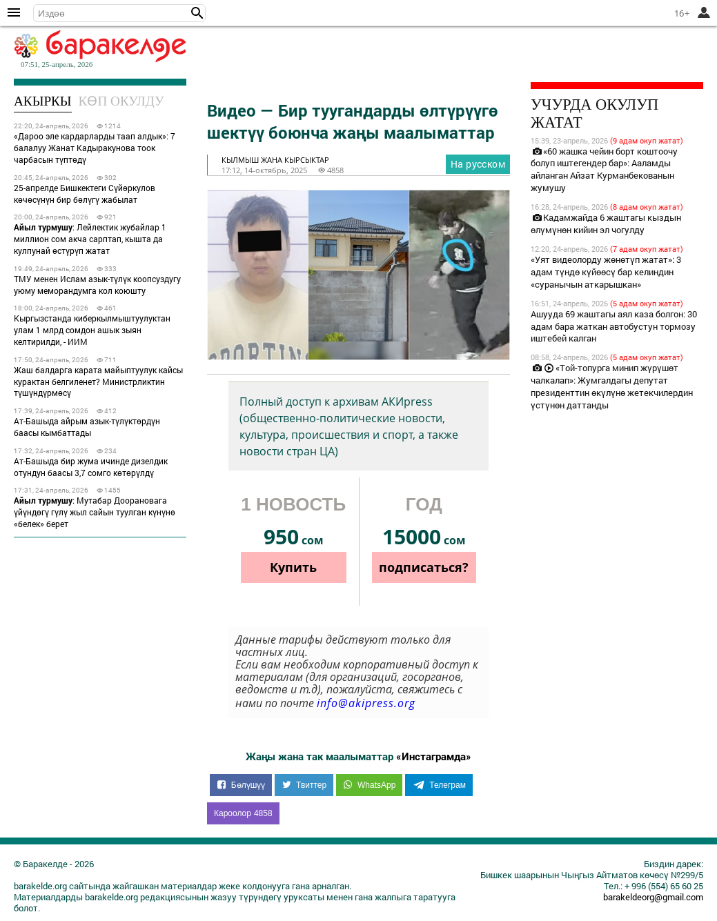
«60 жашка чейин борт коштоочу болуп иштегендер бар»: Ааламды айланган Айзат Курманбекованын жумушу (604, 170)
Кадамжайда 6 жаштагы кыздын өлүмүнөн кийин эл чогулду (606, 223)
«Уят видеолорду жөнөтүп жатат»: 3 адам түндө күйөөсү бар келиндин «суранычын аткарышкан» (606, 272)
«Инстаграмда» (433, 756)
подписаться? (424, 567)
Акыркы (43, 101)
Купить (293, 567)
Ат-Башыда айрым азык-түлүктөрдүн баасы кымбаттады (87, 426)
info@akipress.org (366, 703)
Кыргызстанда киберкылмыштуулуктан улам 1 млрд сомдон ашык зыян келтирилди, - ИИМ (92, 330)
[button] (197, 13)
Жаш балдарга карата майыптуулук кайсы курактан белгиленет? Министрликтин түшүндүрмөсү (98, 381)
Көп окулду (121, 101)
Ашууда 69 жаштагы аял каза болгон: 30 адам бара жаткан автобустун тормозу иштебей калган (614, 326)
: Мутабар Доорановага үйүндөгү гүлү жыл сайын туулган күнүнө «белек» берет (94, 512)
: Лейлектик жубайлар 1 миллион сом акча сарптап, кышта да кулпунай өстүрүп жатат (90, 238)
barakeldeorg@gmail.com (653, 896)
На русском (478, 163)
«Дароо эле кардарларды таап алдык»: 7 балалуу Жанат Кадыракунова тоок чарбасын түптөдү (94, 147)
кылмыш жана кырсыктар (275, 160)
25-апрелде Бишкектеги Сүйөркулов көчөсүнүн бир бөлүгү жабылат (84, 193)
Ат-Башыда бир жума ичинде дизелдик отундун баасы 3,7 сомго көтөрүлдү (91, 466)
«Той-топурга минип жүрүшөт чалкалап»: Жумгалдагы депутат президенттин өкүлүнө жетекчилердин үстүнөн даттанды (612, 386)
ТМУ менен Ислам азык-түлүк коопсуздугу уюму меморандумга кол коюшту (97, 284)
